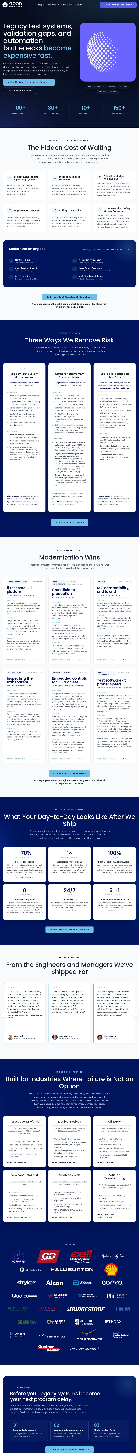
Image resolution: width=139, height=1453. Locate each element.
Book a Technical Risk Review (69, 522)
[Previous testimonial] (3, 1015)
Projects (41, 5)
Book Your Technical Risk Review (69, 773)
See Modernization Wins (20, 90)
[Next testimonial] (136, 1015)
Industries (51, 5)
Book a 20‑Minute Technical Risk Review (29, 82)
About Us (79, 5)
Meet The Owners (66, 5)
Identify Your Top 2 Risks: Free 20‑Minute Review (69, 297)
